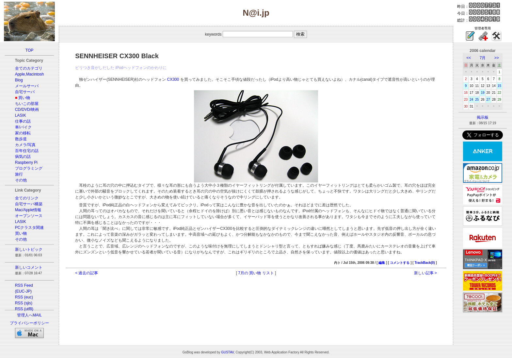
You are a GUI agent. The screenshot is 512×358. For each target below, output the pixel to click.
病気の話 (23, 156)
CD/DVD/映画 (27, 109)
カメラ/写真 (25, 145)
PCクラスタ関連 (29, 227)
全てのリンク (27, 198)
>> (496, 58)
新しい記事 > (425, 273)
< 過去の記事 (86, 273)
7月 (483, 58)
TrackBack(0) (424, 262)
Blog (19, 80)
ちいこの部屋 (27, 103)
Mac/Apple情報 (28, 210)
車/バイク (23, 127)
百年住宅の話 (27, 150)
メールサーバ (27, 86)
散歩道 (21, 139)
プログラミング (28, 168)
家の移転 (23, 133)
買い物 (24, 97)
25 (477, 99)
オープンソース (28, 215)
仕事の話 (23, 121)
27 (488, 99)
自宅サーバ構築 (28, 204)
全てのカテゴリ (28, 68)
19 (482, 92)
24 (471, 99)
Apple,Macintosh (29, 74)
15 (499, 86)
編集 (381, 262)
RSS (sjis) (23, 303)
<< (468, 58)
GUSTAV (227, 352)
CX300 (173, 79)
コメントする (399, 262)
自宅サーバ (25, 92)
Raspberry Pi (26, 162)
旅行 (19, 174)
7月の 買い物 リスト (256, 273)
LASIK (20, 115)
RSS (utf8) (24, 309)
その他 (21, 180)
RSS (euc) (24, 297)
